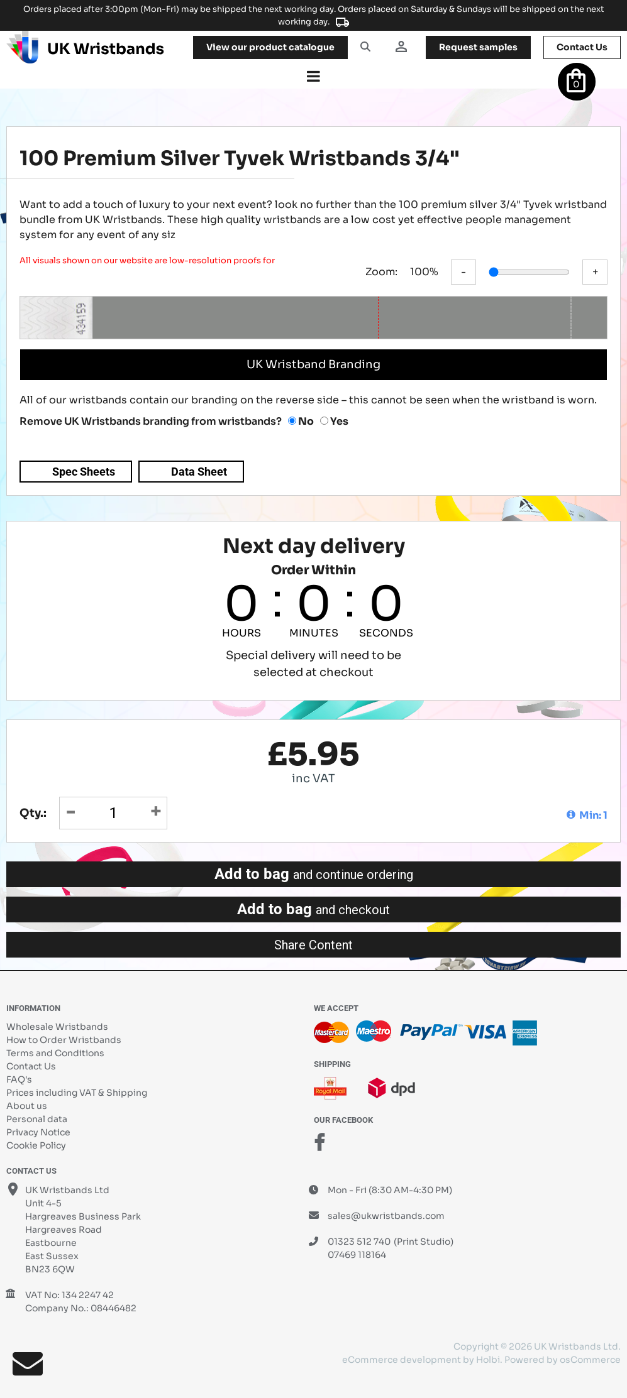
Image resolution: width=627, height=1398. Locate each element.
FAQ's (19, 1079)
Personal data (36, 1119)
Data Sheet (199, 471)
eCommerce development (401, 1359)
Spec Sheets (83, 471)
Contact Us (31, 1066)
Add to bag (313, 874)
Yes (334, 421)
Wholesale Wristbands (57, 1026)
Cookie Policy (36, 1145)
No (301, 421)
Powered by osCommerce (562, 1359)
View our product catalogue (270, 47)
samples (478, 47)
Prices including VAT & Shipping (76, 1092)
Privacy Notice (38, 1132)
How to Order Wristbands (63, 1040)
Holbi (488, 1359)
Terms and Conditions (55, 1053)
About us (26, 1105)
